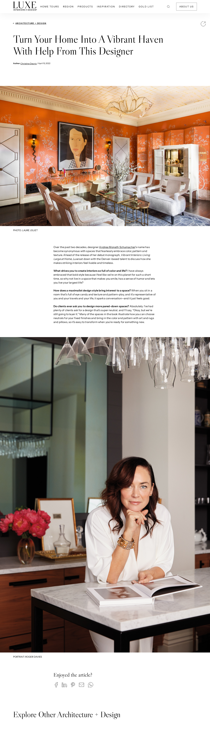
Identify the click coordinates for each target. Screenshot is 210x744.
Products (85, 6)
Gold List (146, 6)
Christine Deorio (29, 63)
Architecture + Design (30, 23)
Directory (127, 6)
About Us (186, 6)
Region (68, 6)
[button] (56, 685)
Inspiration (106, 6)
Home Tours (49, 6)
